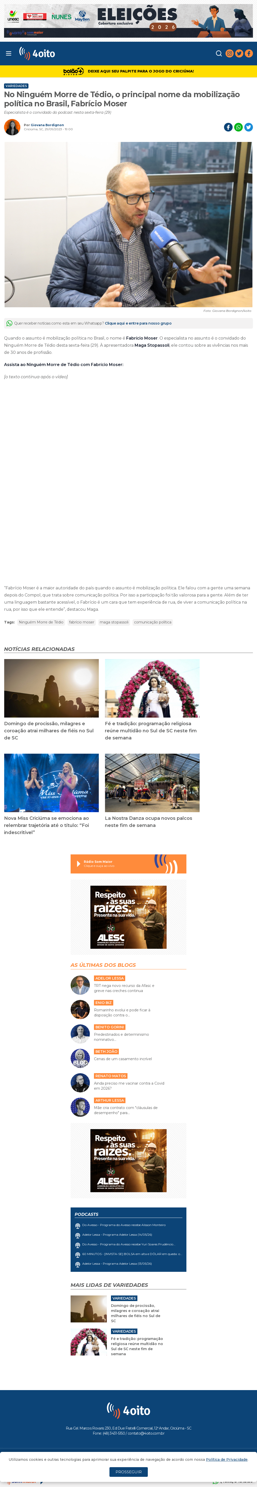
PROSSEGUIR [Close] (129, 1471)
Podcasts (86, 1214)
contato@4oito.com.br (146, 1433)
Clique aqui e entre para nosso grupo (138, 323)
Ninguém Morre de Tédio (41, 622)
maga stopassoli (114, 622)
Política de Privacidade (227, 1459)
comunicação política (152, 622)
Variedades (16, 86)
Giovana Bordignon (47, 125)
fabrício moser (81, 622)
